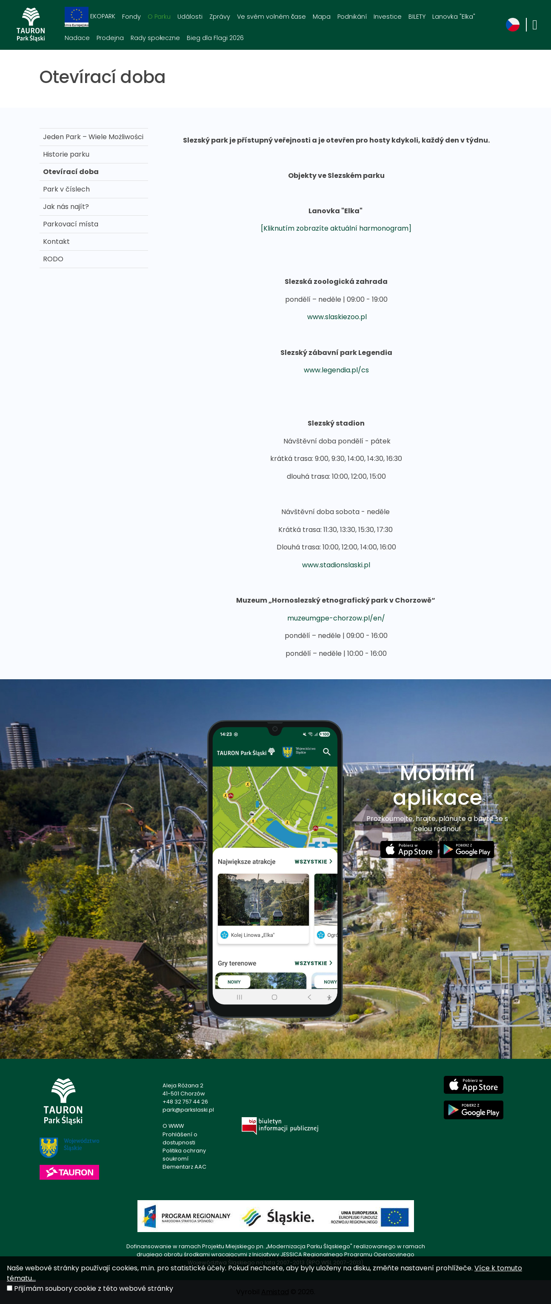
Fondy (131, 16)
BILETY (416, 16)
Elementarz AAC (184, 1166)
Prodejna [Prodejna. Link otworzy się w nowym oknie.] (110, 38)
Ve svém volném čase (271, 16)
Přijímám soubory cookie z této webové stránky (93, 1288)
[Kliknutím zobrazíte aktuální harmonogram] (336, 228)
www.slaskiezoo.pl (337, 317)
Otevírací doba (71, 172)
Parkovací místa (70, 224)
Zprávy (219, 16)
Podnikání (352, 16)
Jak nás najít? (66, 207)
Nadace (77, 38)
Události (190, 16)
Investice (388, 16)
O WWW (173, 1126)
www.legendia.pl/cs (336, 370)
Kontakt (56, 241)
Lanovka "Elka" (453, 16)
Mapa (322, 16)
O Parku (159, 16)
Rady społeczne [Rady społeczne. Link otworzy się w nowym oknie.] (155, 38)
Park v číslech (66, 189)
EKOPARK (90, 17)
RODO (53, 259)
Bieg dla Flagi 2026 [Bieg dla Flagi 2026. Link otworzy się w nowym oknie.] (215, 38)
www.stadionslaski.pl (336, 565)
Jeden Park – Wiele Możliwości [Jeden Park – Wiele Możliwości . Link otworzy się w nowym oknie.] (93, 137)
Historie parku (66, 154)
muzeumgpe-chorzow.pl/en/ (336, 618)
